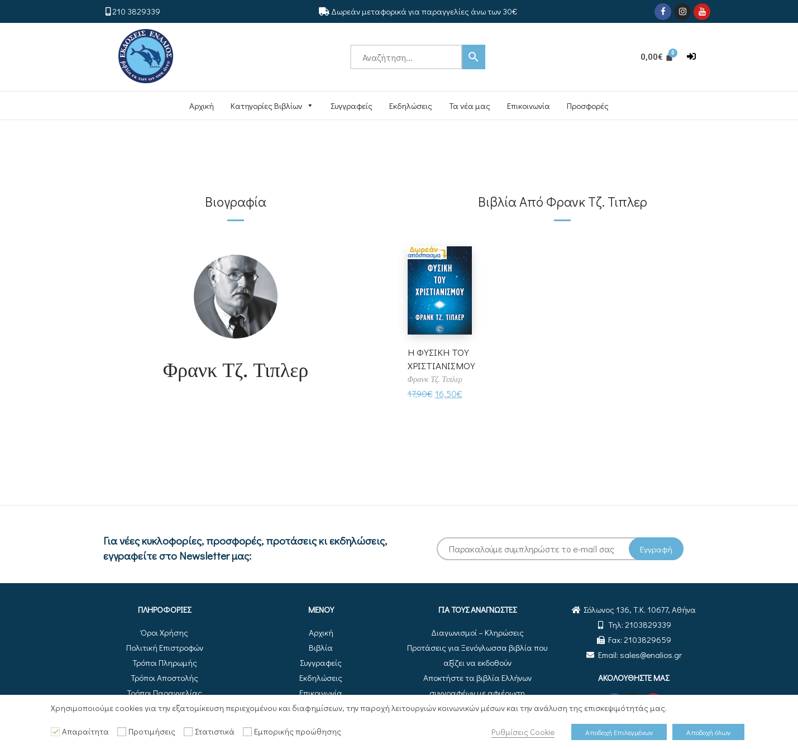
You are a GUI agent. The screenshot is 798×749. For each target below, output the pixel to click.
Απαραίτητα (85, 731)
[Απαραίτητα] (55, 731)
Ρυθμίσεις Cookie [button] (523, 732)
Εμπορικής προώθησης (297, 731)
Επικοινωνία (528, 105)
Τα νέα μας (469, 105)
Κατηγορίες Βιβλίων (272, 105)
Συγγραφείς (351, 105)
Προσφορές (588, 105)
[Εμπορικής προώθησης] (247, 731)
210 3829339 (136, 11)
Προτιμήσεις (151, 731)
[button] (691, 56)
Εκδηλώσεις (410, 105)
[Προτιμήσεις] (121, 731)
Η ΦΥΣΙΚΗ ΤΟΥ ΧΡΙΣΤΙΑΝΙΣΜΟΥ (443, 358)
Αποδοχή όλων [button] (708, 732)
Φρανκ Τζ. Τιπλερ (236, 368)
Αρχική (201, 105)
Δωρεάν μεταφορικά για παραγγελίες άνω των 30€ (424, 11)
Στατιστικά (215, 731)
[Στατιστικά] (188, 731)
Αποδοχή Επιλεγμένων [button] (619, 732)
